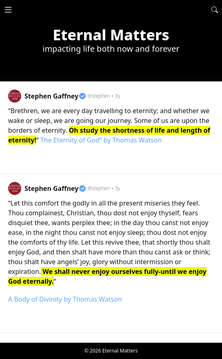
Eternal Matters (111, 35)
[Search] (214, 9)
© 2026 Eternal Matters (111, 350)
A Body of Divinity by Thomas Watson (65, 299)
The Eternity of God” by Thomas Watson (101, 140)
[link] (111, 127)
